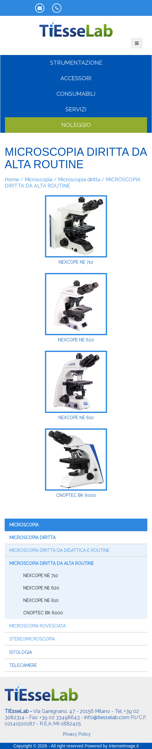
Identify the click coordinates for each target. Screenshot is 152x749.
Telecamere (23, 665)
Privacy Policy (77, 734)
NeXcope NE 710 (40, 575)
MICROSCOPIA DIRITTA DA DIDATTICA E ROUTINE (59, 550)
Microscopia (38, 180)
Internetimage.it (124, 745)
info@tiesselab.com (106, 717)
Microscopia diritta (79, 180)
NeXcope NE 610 (41, 600)
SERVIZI (76, 109)
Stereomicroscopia (32, 638)
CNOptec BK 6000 (43, 612)
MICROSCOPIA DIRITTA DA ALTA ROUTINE (51, 563)
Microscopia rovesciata (37, 625)
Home (12, 180)
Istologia (20, 652)
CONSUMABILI (76, 93)
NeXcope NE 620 (41, 587)
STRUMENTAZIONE (76, 62)
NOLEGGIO (76, 125)
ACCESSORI (76, 78)
